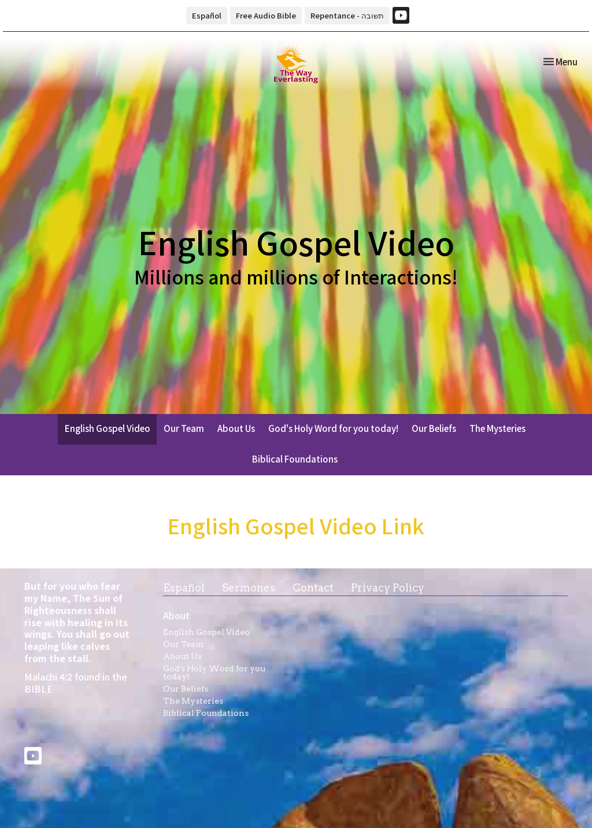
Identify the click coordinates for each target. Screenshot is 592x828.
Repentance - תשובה (347, 15)
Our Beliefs (434, 428)
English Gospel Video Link (296, 525)
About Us (236, 428)
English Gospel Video (107, 428)
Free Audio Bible (266, 15)
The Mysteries (497, 428)
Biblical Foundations (295, 459)
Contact (313, 588)
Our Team (184, 428)
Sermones (248, 588)
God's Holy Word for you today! (333, 428)
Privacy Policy (387, 588)
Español (206, 15)
